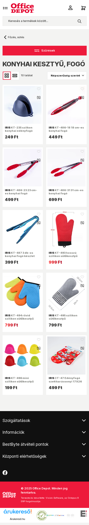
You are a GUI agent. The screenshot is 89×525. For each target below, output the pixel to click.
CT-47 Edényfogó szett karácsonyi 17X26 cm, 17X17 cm (65, 381)
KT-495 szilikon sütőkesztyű (63, 317)
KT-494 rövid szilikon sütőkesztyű (19, 317)
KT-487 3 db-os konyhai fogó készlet (20, 254)
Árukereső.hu (17, 519)
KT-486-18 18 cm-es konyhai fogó (66, 129)
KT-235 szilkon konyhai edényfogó (19, 129)
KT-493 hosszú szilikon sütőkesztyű (63, 254)
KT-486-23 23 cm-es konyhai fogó (21, 192)
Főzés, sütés (16, 37)
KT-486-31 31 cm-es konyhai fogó (66, 192)
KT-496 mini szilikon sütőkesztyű (19, 379)
